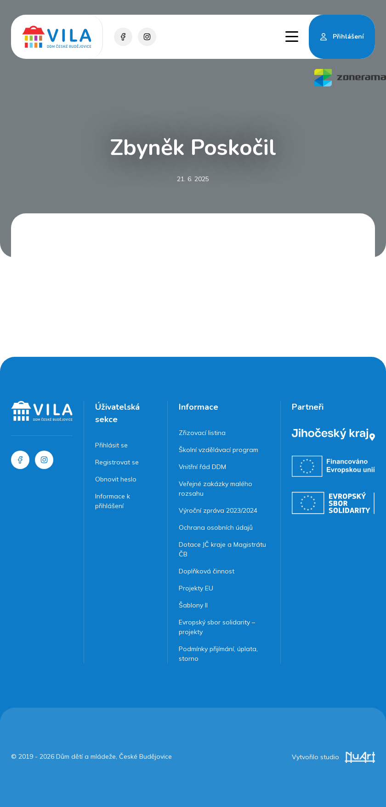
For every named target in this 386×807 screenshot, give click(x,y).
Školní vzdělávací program (218, 450)
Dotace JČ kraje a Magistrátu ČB (222, 549)
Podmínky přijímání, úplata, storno (218, 654)
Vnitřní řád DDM (202, 467)
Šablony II (193, 605)
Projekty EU (196, 588)
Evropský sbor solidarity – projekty (217, 627)
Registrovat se (117, 462)
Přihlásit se (111, 445)
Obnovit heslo (115, 479)
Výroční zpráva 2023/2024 (218, 510)
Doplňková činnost (206, 571)
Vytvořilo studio (333, 757)
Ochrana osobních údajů (216, 527)
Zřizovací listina (202, 433)
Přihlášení (348, 36)
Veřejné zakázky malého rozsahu (215, 489)
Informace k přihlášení (112, 501)
